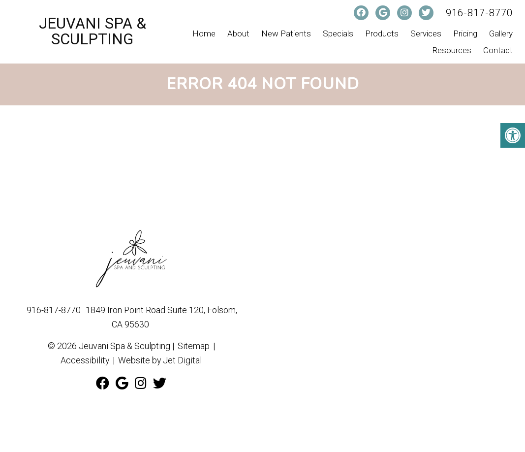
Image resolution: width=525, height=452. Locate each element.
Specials (338, 33)
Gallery (501, 33)
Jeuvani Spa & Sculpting (92, 31)
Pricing (465, 33)
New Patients (286, 33)
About (238, 33)
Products (382, 33)
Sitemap (194, 346)
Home (204, 33)
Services (425, 33)
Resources (451, 50)
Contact (498, 50)
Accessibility (84, 360)
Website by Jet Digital (160, 360)
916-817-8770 (479, 13)
